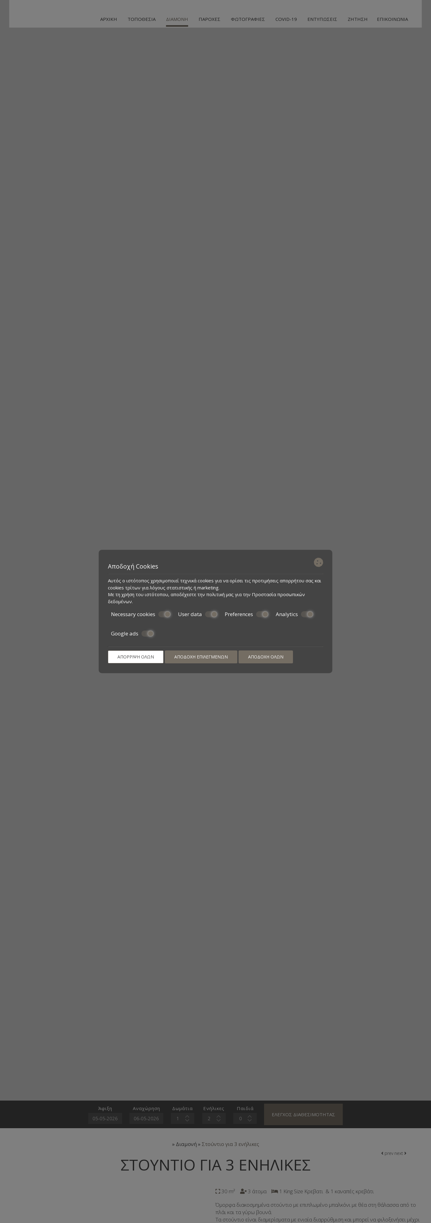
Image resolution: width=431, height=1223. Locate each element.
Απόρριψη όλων (135, 657)
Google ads (132, 633)
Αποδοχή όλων (265, 657)
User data (197, 614)
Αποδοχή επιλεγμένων (201, 657)
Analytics (294, 614)
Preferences (246, 614)
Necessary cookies (141, 614)
